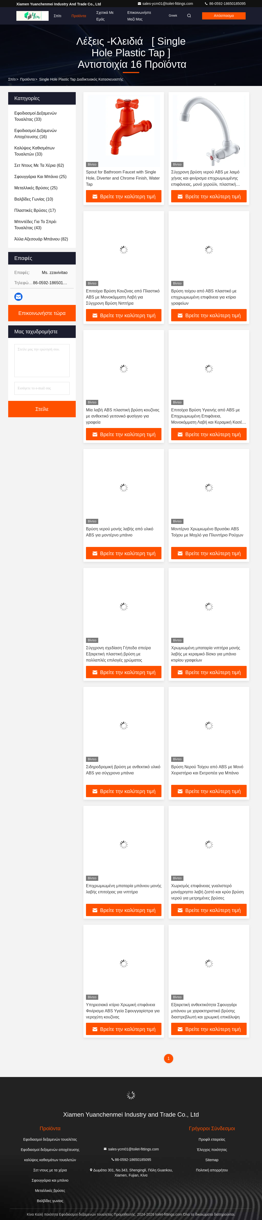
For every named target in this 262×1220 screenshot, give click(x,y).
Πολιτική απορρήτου (212, 1170)
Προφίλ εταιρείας (212, 1139)
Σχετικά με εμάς (105, 15)
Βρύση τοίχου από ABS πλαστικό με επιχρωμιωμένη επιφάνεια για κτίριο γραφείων (204, 297)
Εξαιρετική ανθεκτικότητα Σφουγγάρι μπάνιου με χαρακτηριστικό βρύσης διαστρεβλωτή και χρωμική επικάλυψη (205, 1011)
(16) (35, 133)
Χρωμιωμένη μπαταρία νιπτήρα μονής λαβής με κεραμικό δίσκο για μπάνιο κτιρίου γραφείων (205, 654)
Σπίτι (57, 16)
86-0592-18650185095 (225, 4)
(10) (33, 199)
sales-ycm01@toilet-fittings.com (165, 4)
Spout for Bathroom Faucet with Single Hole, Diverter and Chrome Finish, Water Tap (123, 178)
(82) (41, 239)
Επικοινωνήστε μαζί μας (138, 15)
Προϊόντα (78, 16)
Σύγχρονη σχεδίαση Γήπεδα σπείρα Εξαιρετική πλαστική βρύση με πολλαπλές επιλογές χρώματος (118, 654)
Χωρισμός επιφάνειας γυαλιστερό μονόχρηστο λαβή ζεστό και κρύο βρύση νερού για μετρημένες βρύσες (207, 892)
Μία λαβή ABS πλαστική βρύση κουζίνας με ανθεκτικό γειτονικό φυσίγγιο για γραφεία (122, 416)
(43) (35, 224)
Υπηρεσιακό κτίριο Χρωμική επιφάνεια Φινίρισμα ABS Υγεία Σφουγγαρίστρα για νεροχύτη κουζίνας (123, 1011)
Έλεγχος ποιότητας (212, 1150)
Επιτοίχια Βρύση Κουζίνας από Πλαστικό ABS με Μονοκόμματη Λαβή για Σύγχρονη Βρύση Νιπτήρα (123, 297)
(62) (39, 165)
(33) (35, 116)
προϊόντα (27, 79)
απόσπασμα (223, 16)
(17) (35, 210)
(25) (40, 176)
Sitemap (212, 1160)
